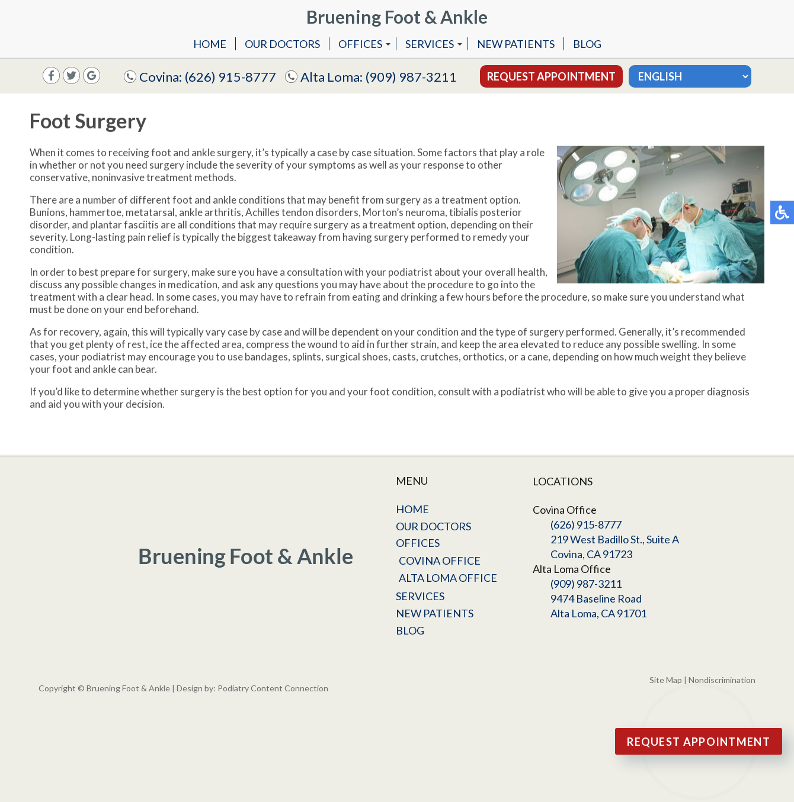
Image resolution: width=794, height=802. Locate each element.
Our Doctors (282, 43)
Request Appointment (551, 76)
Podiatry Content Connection (272, 688)
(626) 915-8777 (230, 77)
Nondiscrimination (722, 680)
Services (429, 43)
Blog (587, 43)
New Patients (516, 43)
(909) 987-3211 (411, 77)
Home (209, 43)
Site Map (665, 680)
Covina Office (440, 560)
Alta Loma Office (448, 577)
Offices (360, 43)
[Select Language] (690, 76)
